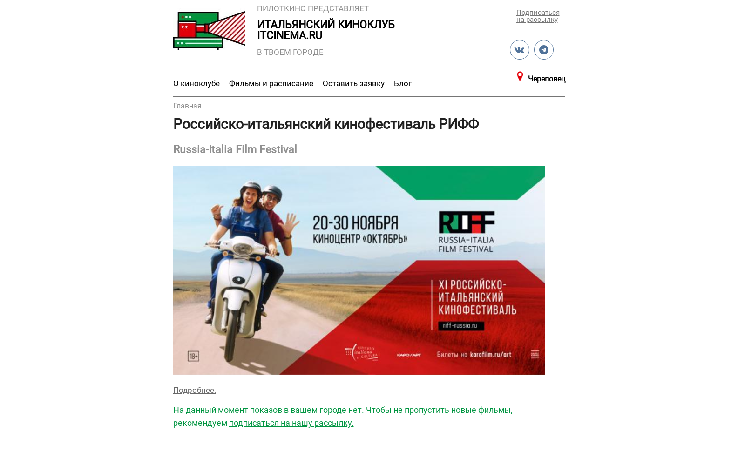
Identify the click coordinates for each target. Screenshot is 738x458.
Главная (187, 105)
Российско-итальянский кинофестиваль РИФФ (326, 124)
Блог (403, 83)
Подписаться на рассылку (537, 15)
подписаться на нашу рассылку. (291, 423)
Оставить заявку (354, 83)
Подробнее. (194, 390)
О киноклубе (196, 83)
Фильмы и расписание (271, 83)
